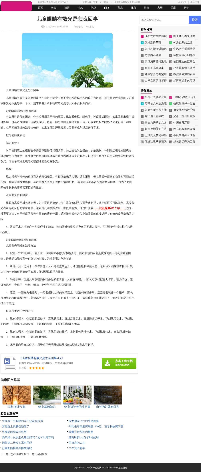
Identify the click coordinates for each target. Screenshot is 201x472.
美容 (53, 7)
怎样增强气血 (18, 454)
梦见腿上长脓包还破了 (15, 426)
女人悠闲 (21, 14)
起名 (47, 14)
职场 (93, 7)
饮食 (146, 7)
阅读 (106, 7)
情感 (80, 7)
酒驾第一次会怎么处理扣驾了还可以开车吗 (28, 437)
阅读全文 (78, 26)
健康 (133, 7)
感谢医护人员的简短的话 (84, 437)
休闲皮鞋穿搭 (181, 122)
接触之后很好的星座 (81, 431)
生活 (7, 14)
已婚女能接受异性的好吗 (17, 448)
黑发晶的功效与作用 (14, 431)
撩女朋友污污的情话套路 (84, 421)
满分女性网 (95, 467)
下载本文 (89, 26)
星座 (173, 7)
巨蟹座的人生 (77, 442)
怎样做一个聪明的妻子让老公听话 (22, 421)
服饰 (66, 7)
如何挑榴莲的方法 (156, 128)
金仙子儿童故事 (154, 67)
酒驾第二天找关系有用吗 (17, 442)
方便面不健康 (153, 55)
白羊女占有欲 (77, 448)
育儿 (120, 7)
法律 (34, 14)
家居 (159, 7)
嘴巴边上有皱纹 (154, 116)
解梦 (186, 7)
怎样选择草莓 (153, 42)
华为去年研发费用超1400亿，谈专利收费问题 (96, 426)
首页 (40, 7)
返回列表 (42, 454)
